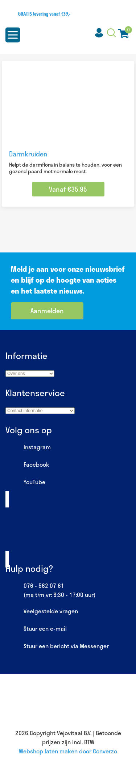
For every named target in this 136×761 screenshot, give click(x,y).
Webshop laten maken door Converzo (68, 751)
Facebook (27, 465)
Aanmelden (47, 311)
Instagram (28, 447)
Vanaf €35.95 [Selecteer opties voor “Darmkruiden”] (68, 189)
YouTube (25, 482)
